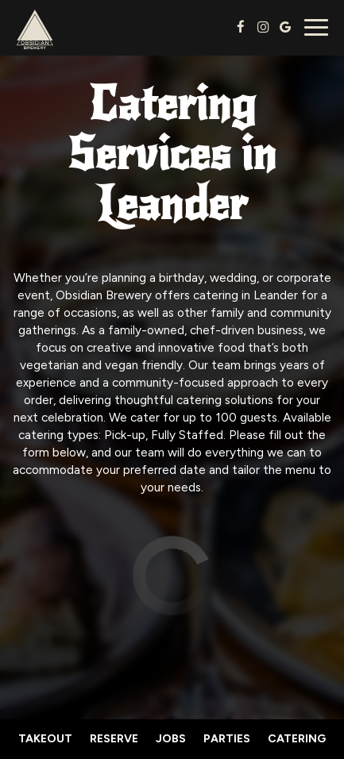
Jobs (171, 739)
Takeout (45, 739)
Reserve (114, 739)
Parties (226, 739)
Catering (297, 739)
